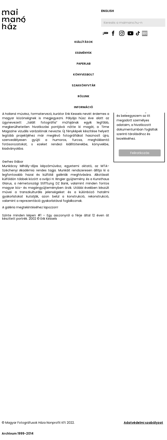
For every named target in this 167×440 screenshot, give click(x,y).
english (107, 11)
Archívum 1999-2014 (17, 433)
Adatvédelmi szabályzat (143, 422)
